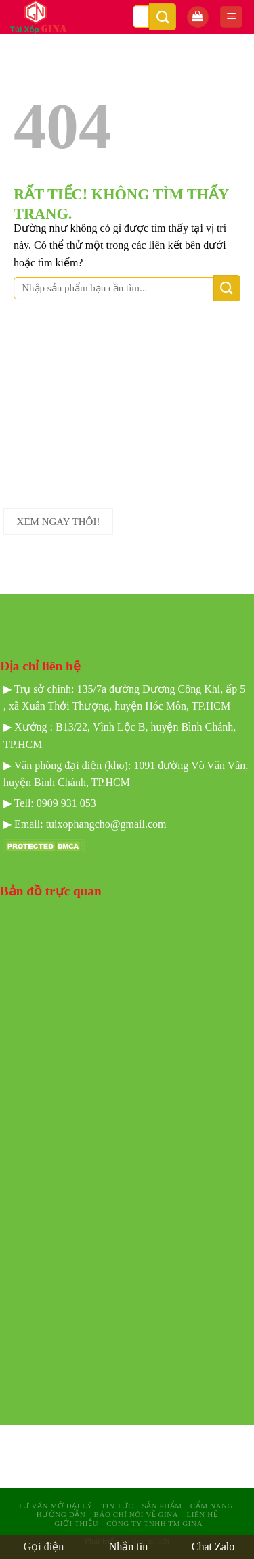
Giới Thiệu (76, 1523)
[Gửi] (162, 16)
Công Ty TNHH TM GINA (154, 1523)
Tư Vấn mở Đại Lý (55, 1506)
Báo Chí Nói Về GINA (135, 1514)
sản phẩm (162, 1506)
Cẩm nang (211, 1506)
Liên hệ (202, 1514)
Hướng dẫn (61, 1514)
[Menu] (231, 17)
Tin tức (117, 1506)
